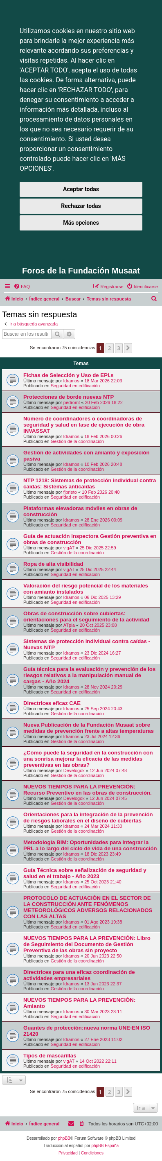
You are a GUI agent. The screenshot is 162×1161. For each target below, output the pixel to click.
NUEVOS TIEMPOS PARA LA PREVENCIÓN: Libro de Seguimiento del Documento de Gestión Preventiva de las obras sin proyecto (87, 944)
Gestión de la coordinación (77, 441)
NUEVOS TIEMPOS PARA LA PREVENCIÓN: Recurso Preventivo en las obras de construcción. (87, 790)
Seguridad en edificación (75, 385)
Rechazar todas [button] (81, 206)
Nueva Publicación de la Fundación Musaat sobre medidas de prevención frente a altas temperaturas (88, 728)
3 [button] (118, 348)
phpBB (64, 1138)
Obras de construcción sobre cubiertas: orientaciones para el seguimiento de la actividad (86, 616)
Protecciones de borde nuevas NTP (68, 397)
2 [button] (109, 348)
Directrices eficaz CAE (52, 703)
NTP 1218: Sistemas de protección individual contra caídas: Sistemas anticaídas (89, 483)
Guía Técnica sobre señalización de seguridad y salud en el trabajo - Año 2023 (84, 873)
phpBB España (105, 1145)
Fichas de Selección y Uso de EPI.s (68, 375)
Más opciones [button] (81, 222)
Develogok (74, 770)
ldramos (71, 380)
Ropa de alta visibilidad (53, 564)
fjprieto (70, 492)
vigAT (68, 547)
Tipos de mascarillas (49, 1056)
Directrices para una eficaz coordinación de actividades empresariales (79, 975)
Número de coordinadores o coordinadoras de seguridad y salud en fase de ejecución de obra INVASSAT (83, 425)
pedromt (71, 402)
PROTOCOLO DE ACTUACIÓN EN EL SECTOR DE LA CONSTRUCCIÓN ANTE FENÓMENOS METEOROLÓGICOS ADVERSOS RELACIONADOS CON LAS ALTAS (87, 907)
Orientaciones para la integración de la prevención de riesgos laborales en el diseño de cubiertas (88, 817)
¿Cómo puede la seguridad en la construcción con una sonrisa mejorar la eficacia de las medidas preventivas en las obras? (88, 759)
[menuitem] (22, 286)
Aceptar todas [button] (81, 189)
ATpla (69, 625)
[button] (128, 348)
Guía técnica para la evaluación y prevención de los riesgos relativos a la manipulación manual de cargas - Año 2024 (89, 675)
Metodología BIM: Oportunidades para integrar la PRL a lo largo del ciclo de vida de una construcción (90, 845)
